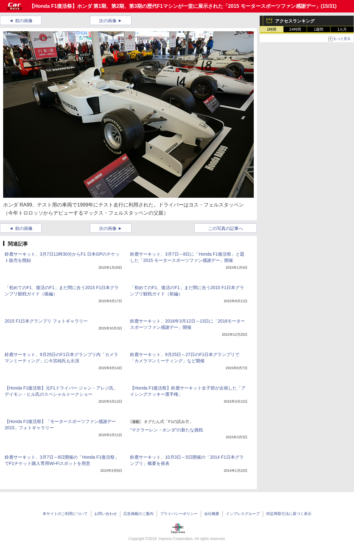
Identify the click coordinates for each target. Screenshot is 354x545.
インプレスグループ (243, 514)
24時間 (295, 29)
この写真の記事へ (225, 228)
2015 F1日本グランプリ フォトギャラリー (46, 320)
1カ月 (342, 29)
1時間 (272, 29)
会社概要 (211, 514)
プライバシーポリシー (179, 514)
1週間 (319, 29)
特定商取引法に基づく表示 (288, 514)
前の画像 (24, 20)
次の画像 (108, 20)
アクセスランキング (295, 20)
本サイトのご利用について (65, 514)
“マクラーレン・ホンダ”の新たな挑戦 (166, 429)
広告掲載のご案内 (138, 514)
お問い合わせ (105, 514)
